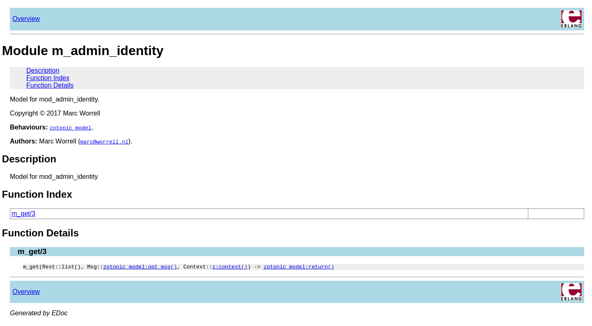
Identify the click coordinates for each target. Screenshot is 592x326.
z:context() (229, 267)
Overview (26, 18)
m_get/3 (23, 213)
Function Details (50, 85)
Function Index (47, 77)
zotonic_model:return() (299, 267)
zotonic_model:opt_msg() (140, 267)
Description (42, 70)
